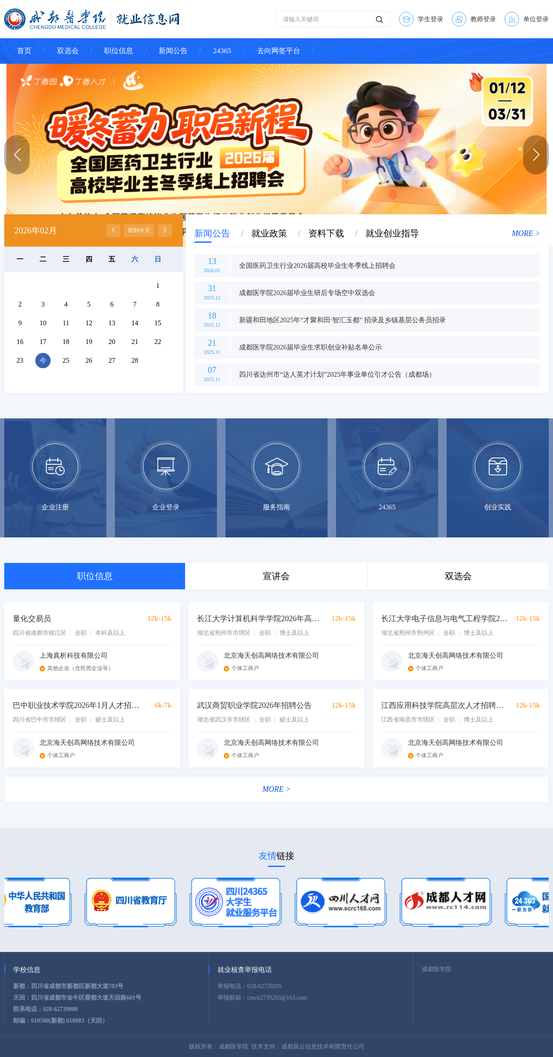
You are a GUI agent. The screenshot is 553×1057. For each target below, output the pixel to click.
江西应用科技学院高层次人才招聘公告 (444, 705)
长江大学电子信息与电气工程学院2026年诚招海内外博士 (444, 618)
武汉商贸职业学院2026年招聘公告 (254, 705)
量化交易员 (32, 618)
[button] (536, 154)
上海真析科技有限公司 (74, 655)
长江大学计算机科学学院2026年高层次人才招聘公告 (260, 618)
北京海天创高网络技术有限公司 (271, 655)
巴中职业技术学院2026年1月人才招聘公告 (76, 705)
